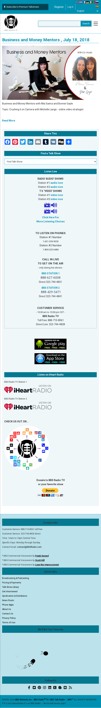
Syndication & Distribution (14, 596)
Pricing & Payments (11, 582)
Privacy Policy (9, 618)
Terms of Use (8, 622)
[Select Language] (87, 11)
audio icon (57, 182)
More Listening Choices (50, 221)
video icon (57, 195)
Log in (70, 7)
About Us (6, 609)
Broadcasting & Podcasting (15, 578)
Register (59, 6)
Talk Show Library (10, 587)
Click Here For (50, 217)
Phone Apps (8, 605)
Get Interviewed (9, 591)
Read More (8, 120)
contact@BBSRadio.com (29, 547)
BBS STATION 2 (51, 287)
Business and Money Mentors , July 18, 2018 (45, 39)
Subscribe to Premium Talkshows (21, 7)
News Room (8, 600)
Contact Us (7, 613)
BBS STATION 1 (51, 273)
